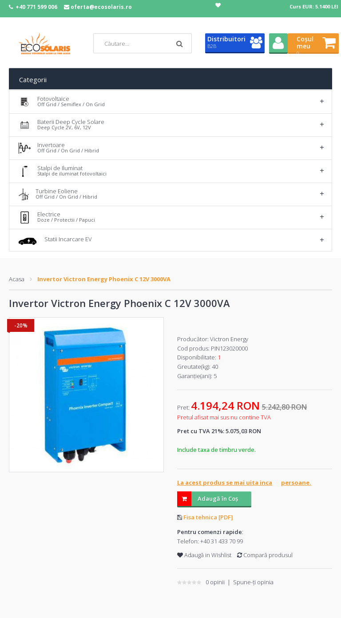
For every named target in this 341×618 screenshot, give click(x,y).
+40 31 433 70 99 (221, 541)
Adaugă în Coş (207, 498)
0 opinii (215, 582)
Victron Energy (229, 339)
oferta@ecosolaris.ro (101, 7)
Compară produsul (265, 555)
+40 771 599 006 (36, 7)
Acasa (16, 279)
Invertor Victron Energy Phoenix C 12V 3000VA (103, 279)
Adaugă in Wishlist (204, 555)
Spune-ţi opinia (253, 582)
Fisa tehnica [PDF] (208, 517)
